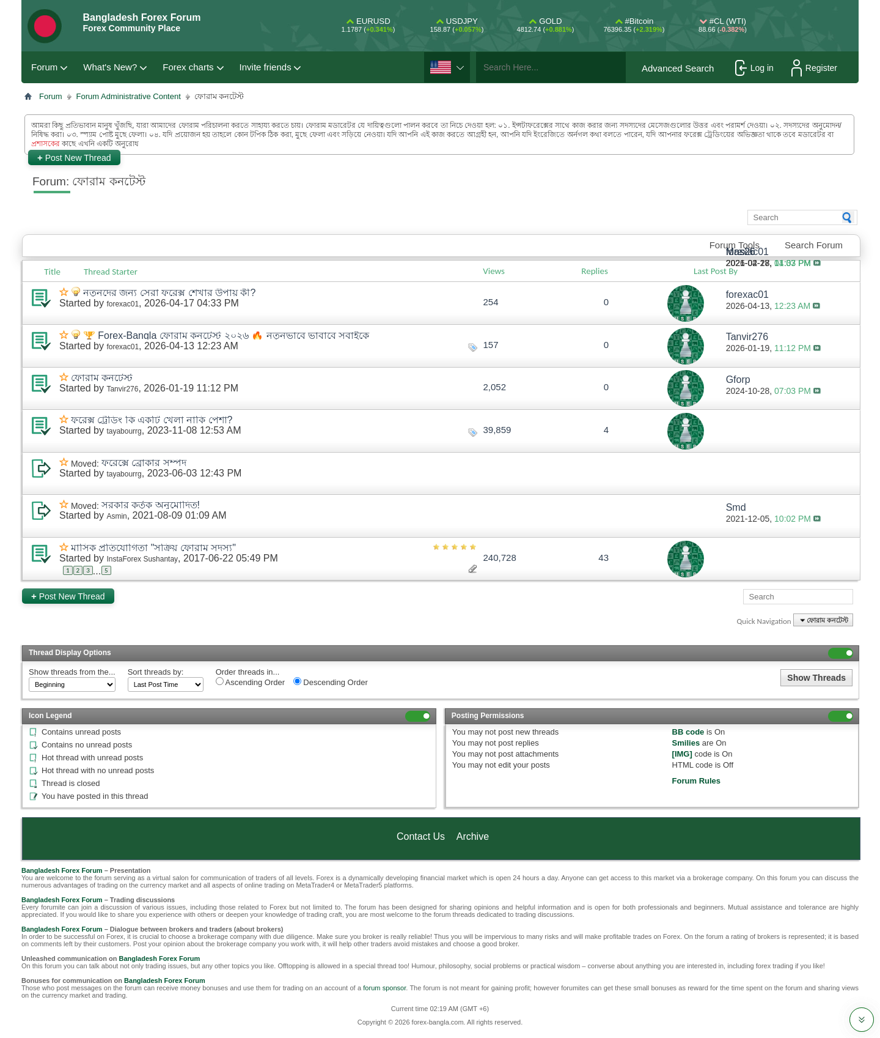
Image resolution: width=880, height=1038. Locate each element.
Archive (473, 836)
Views (494, 270)
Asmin (116, 516)
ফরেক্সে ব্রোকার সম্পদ (143, 463)
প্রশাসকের (45, 143)
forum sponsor (384, 988)
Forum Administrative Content (128, 96)
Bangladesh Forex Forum (62, 870)
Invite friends (266, 67)
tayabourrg (123, 431)
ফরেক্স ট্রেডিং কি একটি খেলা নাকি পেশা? (152, 420)
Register (814, 67)
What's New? (110, 67)
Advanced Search (678, 68)
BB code (688, 731)
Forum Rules (696, 780)
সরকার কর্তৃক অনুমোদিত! (150, 505)
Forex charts (188, 67)
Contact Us (421, 836)
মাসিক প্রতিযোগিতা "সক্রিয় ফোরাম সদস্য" (153, 548)
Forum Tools (735, 245)
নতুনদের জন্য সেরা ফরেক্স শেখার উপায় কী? (169, 293)
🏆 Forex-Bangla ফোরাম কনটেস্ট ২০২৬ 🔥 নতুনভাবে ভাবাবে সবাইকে (226, 335)
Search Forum (814, 245)
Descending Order (330, 682)
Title (52, 271)
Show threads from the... (72, 672)
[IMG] (682, 753)
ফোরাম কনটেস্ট (102, 378)
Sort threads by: (156, 672)
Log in (754, 68)
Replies (594, 270)
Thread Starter (111, 271)
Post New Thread (74, 157)
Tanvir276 (122, 389)
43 (603, 557)
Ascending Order (250, 682)
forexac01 (122, 304)
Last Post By (720, 270)
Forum (44, 67)
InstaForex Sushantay (142, 559)
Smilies (686, 742)
